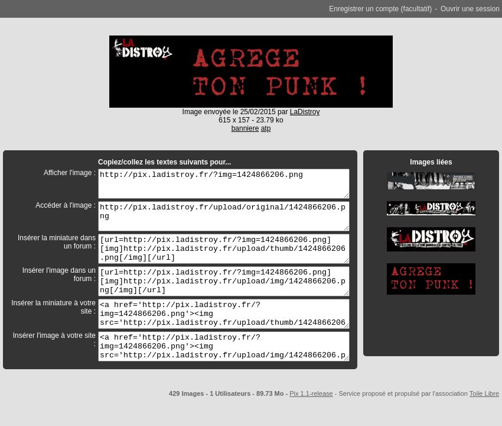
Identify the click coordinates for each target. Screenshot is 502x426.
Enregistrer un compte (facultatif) (380, 9)
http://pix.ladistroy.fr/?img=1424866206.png (224, 184)
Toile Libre (484, 393)
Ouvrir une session (470, 9)
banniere (245, 128)
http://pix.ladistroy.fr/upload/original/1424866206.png (224, 216)
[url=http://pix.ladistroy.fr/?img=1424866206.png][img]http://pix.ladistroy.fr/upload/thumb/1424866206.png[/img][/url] (224, 249)
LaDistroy (305, 112)
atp (266, 128)
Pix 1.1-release (311, 393)
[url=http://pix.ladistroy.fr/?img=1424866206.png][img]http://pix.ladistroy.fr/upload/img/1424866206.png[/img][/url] (224, 281)
